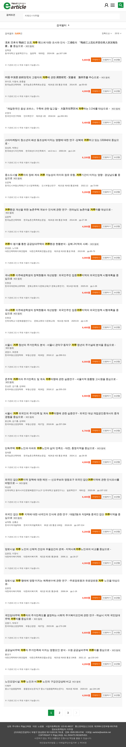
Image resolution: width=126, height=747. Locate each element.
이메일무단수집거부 (68, 743)
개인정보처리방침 (47, 743)
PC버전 (83, 743)
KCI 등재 (30, 46)
